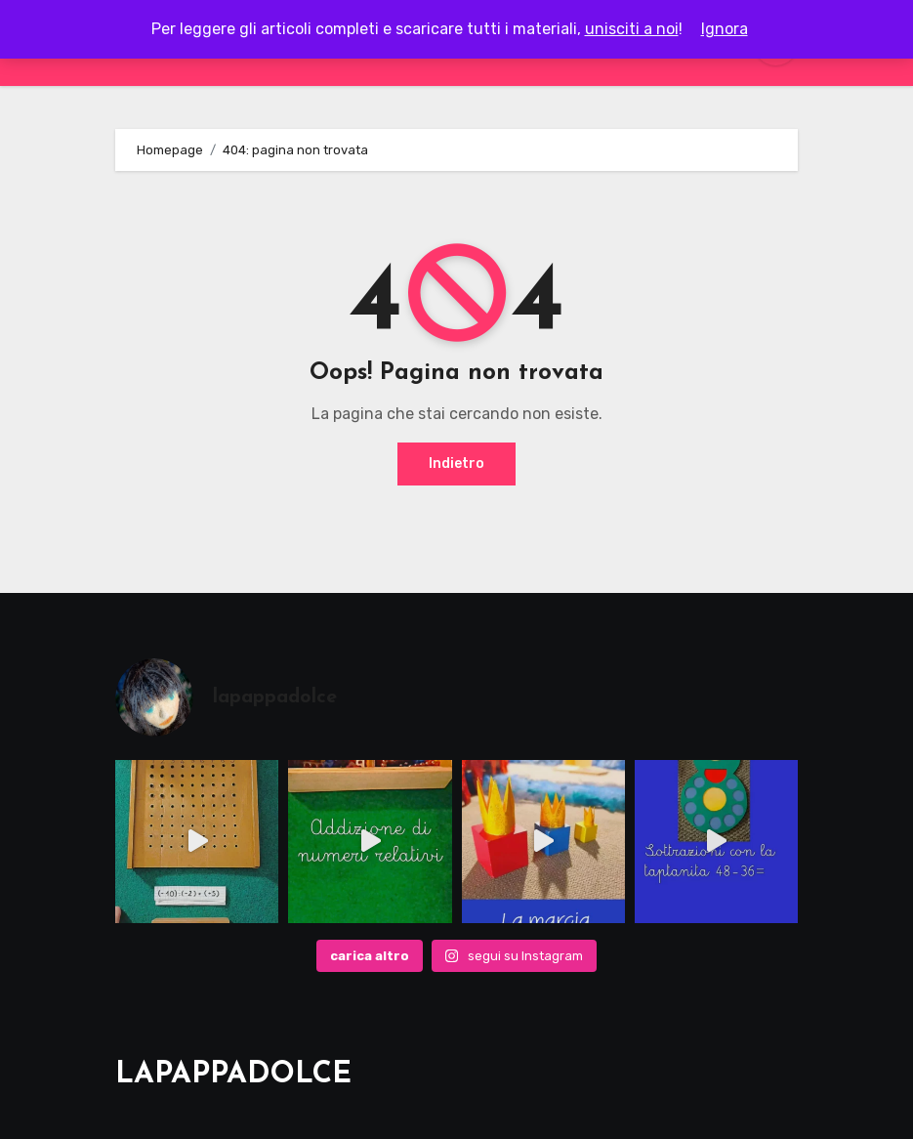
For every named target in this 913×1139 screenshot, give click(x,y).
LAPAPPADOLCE (233, 1075)
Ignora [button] (724, 29)
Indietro (456, 463)
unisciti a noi (632, 29)
